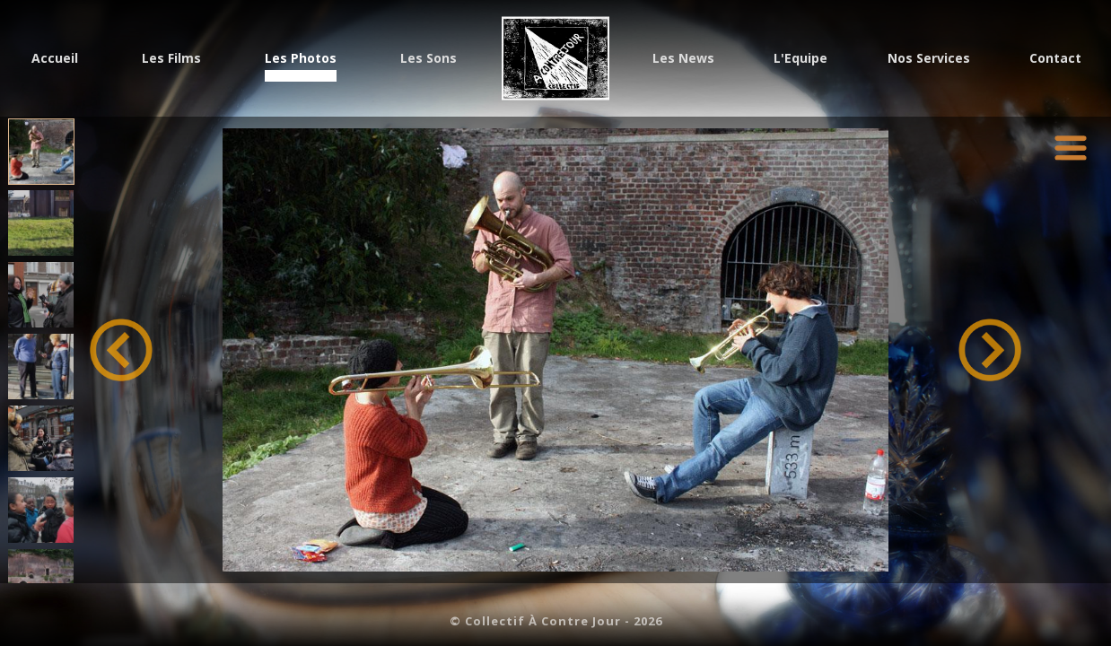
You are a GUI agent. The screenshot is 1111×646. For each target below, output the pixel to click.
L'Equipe (800, 59)
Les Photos (301, 59)
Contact (1055, 59)
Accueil (54, 59)
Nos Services (929, 59)
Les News (683, 59)
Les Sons (428, 59)
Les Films (171, 59)
